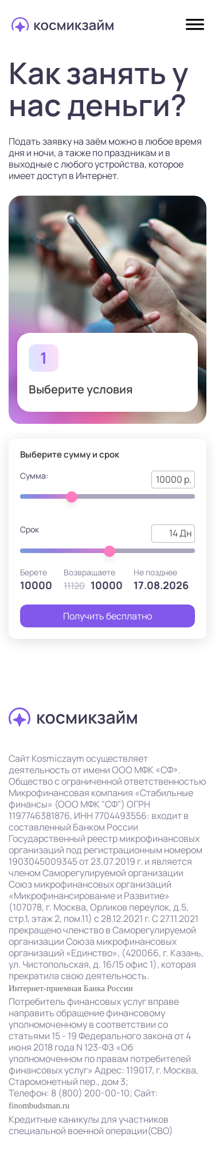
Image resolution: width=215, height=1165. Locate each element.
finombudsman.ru (39, 1105)
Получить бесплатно (107, 616)
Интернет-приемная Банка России (71, 988)
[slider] (71, 497)
